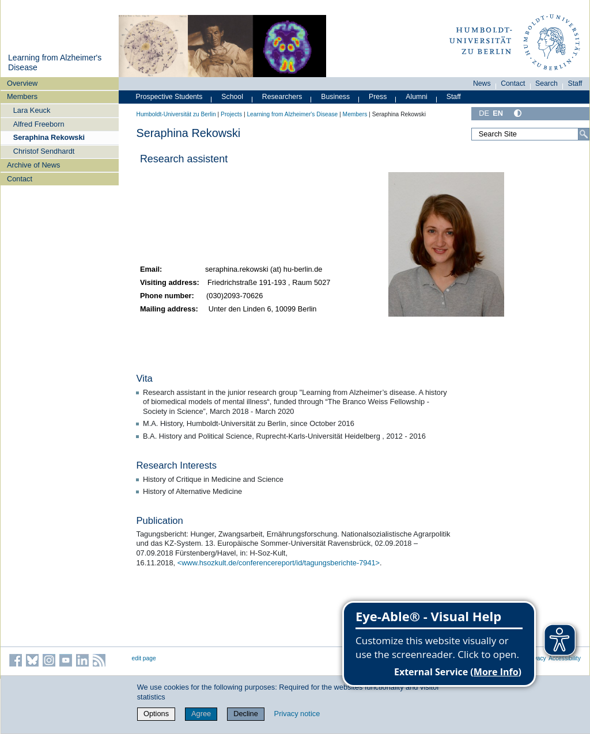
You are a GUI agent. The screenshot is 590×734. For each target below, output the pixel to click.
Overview (22, 83)
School (232, 97)
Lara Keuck (32, 110)
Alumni (417, 97)
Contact (19, 178)
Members (22, 96)
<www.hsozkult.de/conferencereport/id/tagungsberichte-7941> (278, 562)
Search (546, 83)
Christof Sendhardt (44, 151)
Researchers (282, 97)
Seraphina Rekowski (49, 137)
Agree (201, 713)
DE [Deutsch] (484, 113)
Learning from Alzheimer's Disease (292, 114)
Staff (575, 83)
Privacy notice (297, 713)
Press (378, 97)
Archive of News (33, 165)
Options (156, 713)
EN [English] (498, 113)
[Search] (583, 134)
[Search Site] (530, 134)
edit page (144, 658)
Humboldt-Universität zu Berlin (176, 114)
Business (335, 97)
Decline (245, 713)
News (482, 83)
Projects (231, 114)
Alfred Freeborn (39, 124)
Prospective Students (169, 97)
